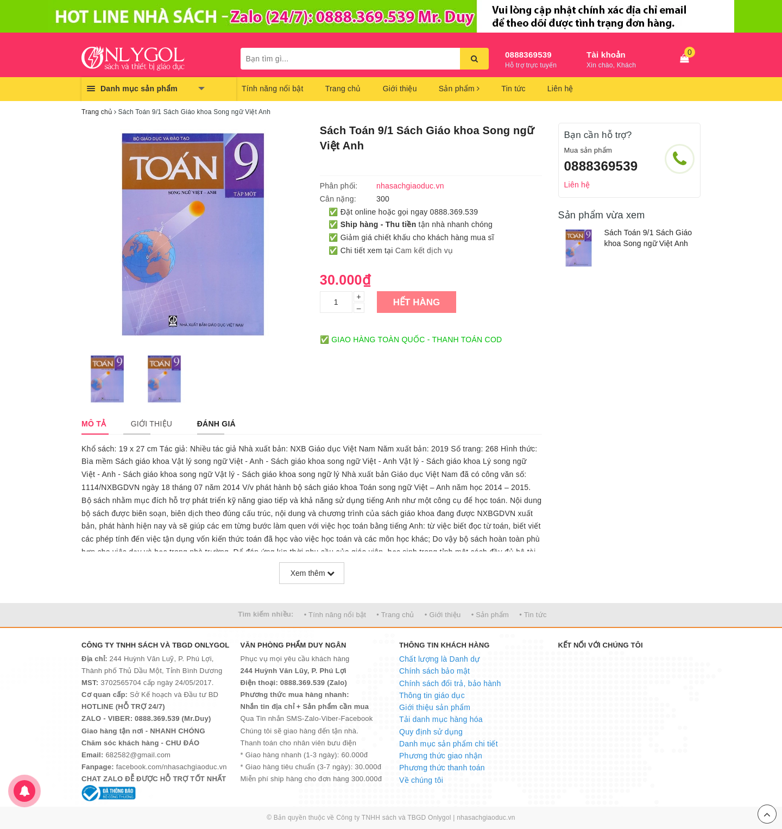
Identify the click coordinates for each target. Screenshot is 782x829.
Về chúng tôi (421, 780)
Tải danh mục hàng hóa (441, 719)
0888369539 (528, 54)
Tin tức (513, 88)
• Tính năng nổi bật (335, 615)
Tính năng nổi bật (273, 88)
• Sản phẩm (490, 615)
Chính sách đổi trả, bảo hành (450, 683)
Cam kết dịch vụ (424, 250)
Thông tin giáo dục (432, 695)
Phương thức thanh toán (442, 767)
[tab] (93, 424)
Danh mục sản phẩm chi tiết (448, 743)
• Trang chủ (395, 615)
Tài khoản (606, 54)
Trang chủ (343, 88)
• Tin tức (532, 615)
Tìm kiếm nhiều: (265, 614)
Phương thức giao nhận (440, 755)
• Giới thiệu (443, 615)
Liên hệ (560, 88)
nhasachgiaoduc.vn (486, 817)
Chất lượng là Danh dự (439, 659)
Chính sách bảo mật (434, 671)
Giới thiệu (400, 88)
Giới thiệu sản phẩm (434, 707)
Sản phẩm (459, 88)
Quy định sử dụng (431, 731)
